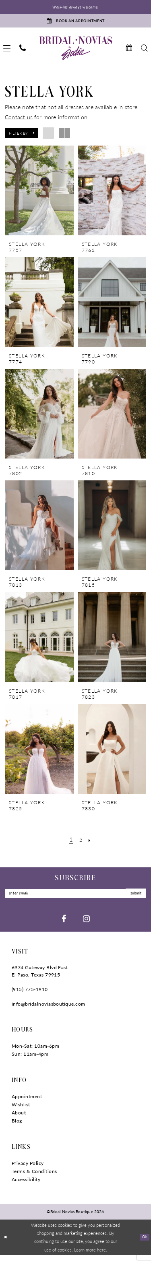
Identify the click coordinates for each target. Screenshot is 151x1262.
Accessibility (26, 1186)
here (101, 1256)
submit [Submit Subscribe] (132, 899)
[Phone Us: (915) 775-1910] (22, 53)
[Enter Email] (75, 899)
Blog (17, 1128)
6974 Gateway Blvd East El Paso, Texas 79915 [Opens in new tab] (40, 978)
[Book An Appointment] (75, 23)
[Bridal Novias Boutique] (75, 53)
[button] (21, 138)
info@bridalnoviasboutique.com (48, 1011)
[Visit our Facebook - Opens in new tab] (63, 925)
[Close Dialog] (7, 1244)
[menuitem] (22, 53)
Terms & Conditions (34, 1178)
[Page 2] (81, 844)
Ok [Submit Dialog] (143, 1244)
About (19, 1119)
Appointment (27, 1103)
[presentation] (39, 195)
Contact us (19, 122)
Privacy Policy (28, 1170)
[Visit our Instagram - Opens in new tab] (86, 925)
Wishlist (21, 1111)
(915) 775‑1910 (30, 996)
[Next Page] (91, 844)
